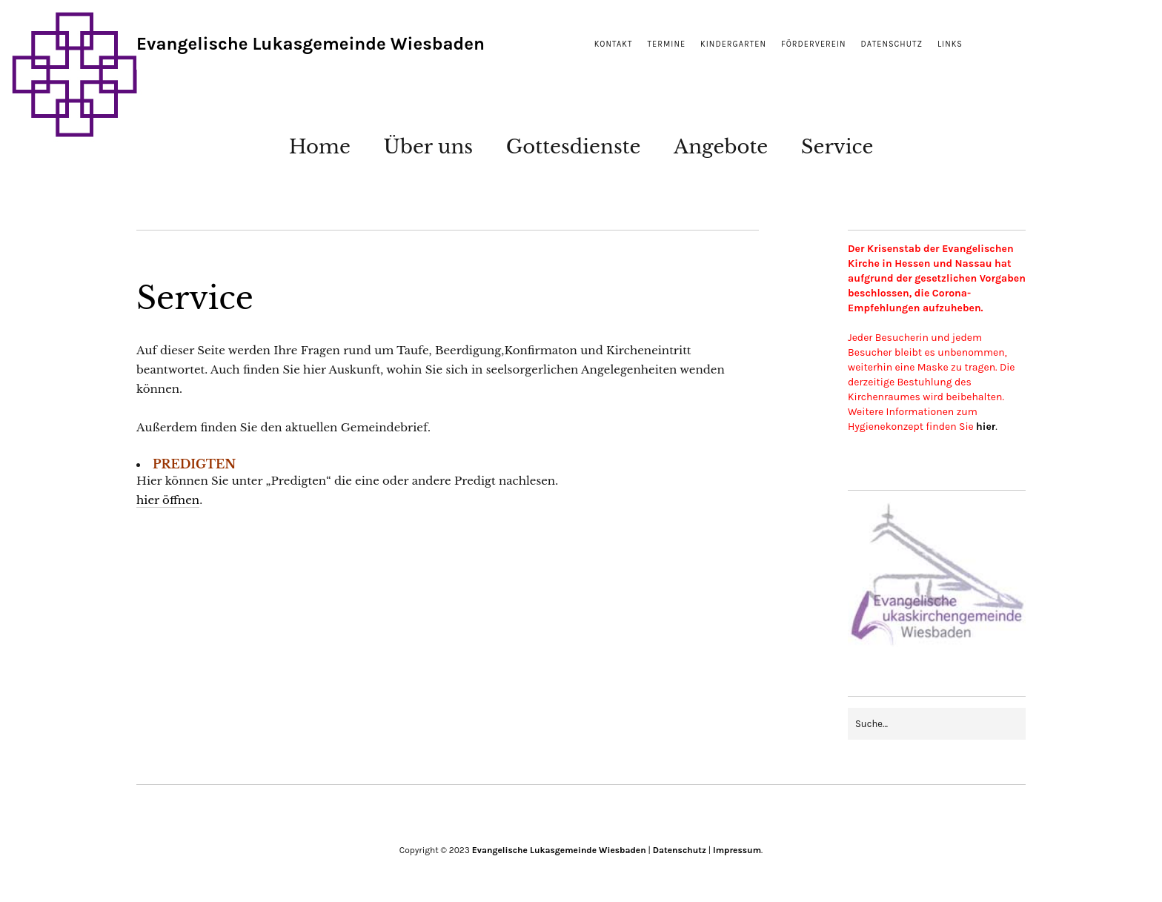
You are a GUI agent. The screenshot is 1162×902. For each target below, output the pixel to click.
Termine (667, 44)
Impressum (737, 850)
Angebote (721, 147)
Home (320, 147)
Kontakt (613, 44)
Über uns (428, 147)
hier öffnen (167, 500)
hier (985, 426)
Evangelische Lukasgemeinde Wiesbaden (310, 43)
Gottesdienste (573, 147)
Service (837, 147)
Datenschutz (892, 44)
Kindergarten (733, 44)
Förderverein (813, 44)
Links (950, 44)
